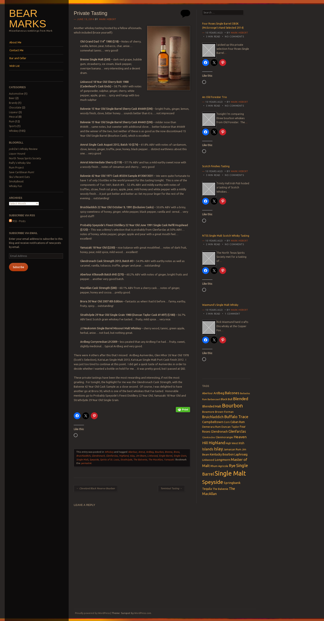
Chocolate (15, 107)
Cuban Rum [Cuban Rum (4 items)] (237, 422)
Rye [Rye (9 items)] (232, 465)
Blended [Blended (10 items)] (240, 398)
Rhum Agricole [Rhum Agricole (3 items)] (219, 465)
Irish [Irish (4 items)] (241, 443)
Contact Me (16, 50)
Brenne (168, 452)
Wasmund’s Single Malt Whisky (220, 304)
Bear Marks (27, 18)
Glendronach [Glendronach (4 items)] (219, 431)
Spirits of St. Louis (109, 459)
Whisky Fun (15, 186)
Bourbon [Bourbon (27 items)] (232, 406)
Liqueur (13, 112)
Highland (123, 455)
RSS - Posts (17, 221)
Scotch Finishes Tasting (216, 166)
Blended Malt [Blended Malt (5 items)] (211, 406)
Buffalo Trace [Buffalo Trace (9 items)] (236, 416)
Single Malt (82, 459)
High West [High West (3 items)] (232, 443)
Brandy (13, 102)
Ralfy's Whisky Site (20, 162)
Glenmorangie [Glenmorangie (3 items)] (224, 437)
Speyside (94, 459)
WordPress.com (142, 613)
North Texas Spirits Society (25, 158)
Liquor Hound (17, 153)
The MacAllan (155, 459)
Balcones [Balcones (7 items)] (232, 393)
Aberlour (132, 452)
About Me (15, 42)
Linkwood (152, 455)
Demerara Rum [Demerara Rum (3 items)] (211, 426)
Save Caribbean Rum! (21, 172)
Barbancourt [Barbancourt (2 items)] (214, 399)
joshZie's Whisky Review (23, 149)
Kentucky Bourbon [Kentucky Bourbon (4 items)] (222, 454)
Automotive (16, 93)
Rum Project (16, 167)
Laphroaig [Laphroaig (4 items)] (240, 454)
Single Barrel (165, 455)
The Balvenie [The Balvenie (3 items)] (220, 488)
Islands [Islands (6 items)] (207, 449)
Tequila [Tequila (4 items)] (207, 489)
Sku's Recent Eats (19, 177)
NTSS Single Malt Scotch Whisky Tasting (225, 235)
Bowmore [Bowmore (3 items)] (208, 411)
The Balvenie (140, 459)
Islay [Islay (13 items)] (218, 448)
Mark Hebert (107, 19)
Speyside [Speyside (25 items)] (212, 482)
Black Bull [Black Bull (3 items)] (226, 399)
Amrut (141, 452)
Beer (12, 98)
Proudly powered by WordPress (92, 613)
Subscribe (18, 267)
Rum (12, 121)
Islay (132, 455)
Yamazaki (169, 459)
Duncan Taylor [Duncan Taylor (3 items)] (230, 426)
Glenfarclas (112, 455)
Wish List (14, 65)
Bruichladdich (83, 455)
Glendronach (98, 455)
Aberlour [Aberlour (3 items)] (207, 393)
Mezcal (13, 116)
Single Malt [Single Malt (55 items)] (230, 473)
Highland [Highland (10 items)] (217, 442)
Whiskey (14, 130)
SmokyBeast (16, 181)
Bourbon (159, 452)
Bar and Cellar (17, 58)
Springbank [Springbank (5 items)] (232, 483)
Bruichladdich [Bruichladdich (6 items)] (213, 417)
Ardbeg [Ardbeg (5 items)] (219, 393)
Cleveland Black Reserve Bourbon (95, 488)
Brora (176, 452)
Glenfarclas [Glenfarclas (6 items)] (237, 431)
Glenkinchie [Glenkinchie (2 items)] (208, 437)
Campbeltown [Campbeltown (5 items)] (212, 422)
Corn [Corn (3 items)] (227, 421)
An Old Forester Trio (214, 97)
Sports (13, 126)
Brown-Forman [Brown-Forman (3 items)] (224, 411)
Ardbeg (149, 452)
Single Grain (180, 455)
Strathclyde (126, 459)
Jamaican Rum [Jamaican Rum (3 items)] (232, 449)
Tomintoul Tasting (171, 488)
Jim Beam (141, 455)
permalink (86, 463)
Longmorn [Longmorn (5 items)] (222, 459)
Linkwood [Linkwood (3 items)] (208, 459)
